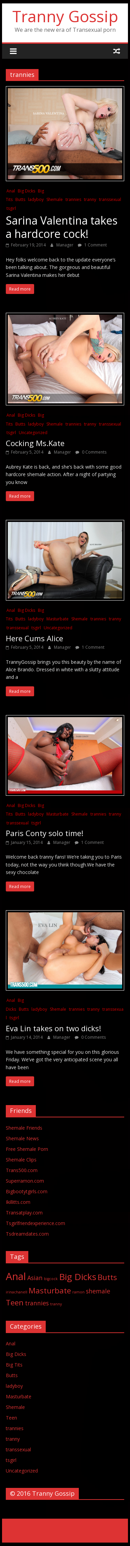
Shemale (54, 199)
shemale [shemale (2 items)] (98, 1291)
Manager (65, 245)
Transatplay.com (24, 1212)
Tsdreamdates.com (27, 1234)
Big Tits (14, 1364)
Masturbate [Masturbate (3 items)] (50, 1290)
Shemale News (22, 1138)
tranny (90, 199)
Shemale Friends (24, 1128)
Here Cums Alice (34, 638)
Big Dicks (26, 191)
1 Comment (92, 245)
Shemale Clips (21, 1159)
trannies (73, 199)
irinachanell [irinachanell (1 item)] (16, 1292)
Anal (10, 191)
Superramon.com (25, 1181)
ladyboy (36, 199)
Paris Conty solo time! (44, 833)
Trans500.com (22, 1170)
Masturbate (57, 619)
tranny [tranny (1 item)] (56, 1304)
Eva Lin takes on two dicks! (53, 1028)
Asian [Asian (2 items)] (35, 1278)
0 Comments (90, 452)
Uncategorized (33, 432)
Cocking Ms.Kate (35, 443)
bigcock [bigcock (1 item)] (51, 1278)
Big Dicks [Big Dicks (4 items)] (77, 1277)
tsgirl (11, 208)
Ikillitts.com (18, 1202)
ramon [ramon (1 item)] (78, 1292)
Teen (11, 1417)
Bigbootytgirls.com (26, 1191)
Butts (20, 199)
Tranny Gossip (65, 16)
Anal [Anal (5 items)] (16, 1276)
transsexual (110, 199)
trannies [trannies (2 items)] (37, 1303)
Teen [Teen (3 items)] (15, 1302)
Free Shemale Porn (27, 1149)
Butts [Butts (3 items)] (107, 1277)
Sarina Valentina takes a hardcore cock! (61, 227)
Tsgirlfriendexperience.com (35, 1223)
